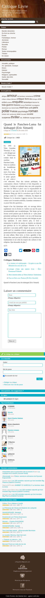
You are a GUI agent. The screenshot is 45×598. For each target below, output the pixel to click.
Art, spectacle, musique (10, 66)
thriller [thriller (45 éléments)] (15, 117)
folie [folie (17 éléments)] (4, 105)
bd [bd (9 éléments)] (18, 96)
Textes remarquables (9, 51)
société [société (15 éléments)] (30, 114)
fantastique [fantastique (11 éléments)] (27, 102)
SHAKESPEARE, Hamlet (11, 526)
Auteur (5, 362)
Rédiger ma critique (10, 382)
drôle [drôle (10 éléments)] (39, 99)
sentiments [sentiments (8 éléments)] (13, 114)
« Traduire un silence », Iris (11, 539)
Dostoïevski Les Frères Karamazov (14, 517)
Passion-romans (13, 430)
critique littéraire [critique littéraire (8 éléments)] (11, 99)
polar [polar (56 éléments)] (5, 111)
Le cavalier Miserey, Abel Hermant (14, 535)
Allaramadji (6, 476)
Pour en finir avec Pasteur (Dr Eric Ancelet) (23, 278)
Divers (4, 68)
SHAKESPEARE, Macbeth (11, 512)
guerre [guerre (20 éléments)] (9, 105)
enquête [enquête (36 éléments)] (17, 101)
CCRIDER (14, 130)
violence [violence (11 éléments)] (26, 118)
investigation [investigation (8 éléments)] (36, 105)
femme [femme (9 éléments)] (34, 102)
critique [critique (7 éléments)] (4, 99)
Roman (4, 49)
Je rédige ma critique (10, 354)
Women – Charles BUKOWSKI (13, 521)
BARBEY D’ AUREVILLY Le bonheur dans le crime (23, 486)
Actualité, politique (8, 63)
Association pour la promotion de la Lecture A (18, 472)
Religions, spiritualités (9, 75)
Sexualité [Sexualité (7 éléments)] (23, 114)
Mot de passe (7, 369)
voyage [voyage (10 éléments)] (32, 118)
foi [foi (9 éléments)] (38, 102)
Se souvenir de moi (10, 376)
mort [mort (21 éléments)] (21, 107)
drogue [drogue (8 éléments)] (35, 99)
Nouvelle (5, 44)
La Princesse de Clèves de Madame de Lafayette (19, 508)
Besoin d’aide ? (7, 87)
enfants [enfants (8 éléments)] (9, 102)
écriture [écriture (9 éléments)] (38, 118)
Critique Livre (15, 6)
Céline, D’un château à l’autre (12, 503)
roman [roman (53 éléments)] (33, 111)
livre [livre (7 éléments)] (10, 108)
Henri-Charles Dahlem (15, 418)
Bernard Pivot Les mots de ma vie (14, 544)
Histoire (4, 70)
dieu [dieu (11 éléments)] (31, 99)
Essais (4, 35)
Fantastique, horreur (9, 38)
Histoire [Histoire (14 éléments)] (16, 105)
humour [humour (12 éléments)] (28, 105)
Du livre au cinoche (8, 33)
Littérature (5, 42)
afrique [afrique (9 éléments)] (4, 96)
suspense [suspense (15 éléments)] (6, 117)
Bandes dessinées (8, 31)
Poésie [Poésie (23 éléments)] (13, 111)
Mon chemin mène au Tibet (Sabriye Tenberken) (25, 275)
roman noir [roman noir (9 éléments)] (5, 114)
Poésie (4, 47)
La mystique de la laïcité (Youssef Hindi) (21, 472)
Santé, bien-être (7, 77)
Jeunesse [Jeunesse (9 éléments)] (5, 108)
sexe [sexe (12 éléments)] (19, 114)
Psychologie (6, 72)
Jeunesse (5, 40)
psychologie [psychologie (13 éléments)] (23, 111)
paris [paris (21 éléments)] (35, 107)
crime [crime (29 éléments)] (37, 95)
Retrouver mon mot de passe (13, 385)
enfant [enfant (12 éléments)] (4, 102)
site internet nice (21, 596)
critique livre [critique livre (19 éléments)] (23, 99)
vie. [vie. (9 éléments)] (21, 118)
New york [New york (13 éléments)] (28, 108)
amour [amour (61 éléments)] (12, 96)
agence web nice (33, 596)
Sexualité (5, 79)
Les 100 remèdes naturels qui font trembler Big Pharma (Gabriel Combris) (23, 481)
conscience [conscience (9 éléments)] (29, 96)
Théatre (4, 53)
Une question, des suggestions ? (12, 391)
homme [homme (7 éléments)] (23, 105)
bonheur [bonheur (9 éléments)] (22, 96)
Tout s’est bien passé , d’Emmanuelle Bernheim (18, 530)
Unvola (10, 412)
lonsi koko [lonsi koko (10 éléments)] (15, 108)
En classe (5, 56)
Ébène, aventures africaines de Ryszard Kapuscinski (22, 477)
